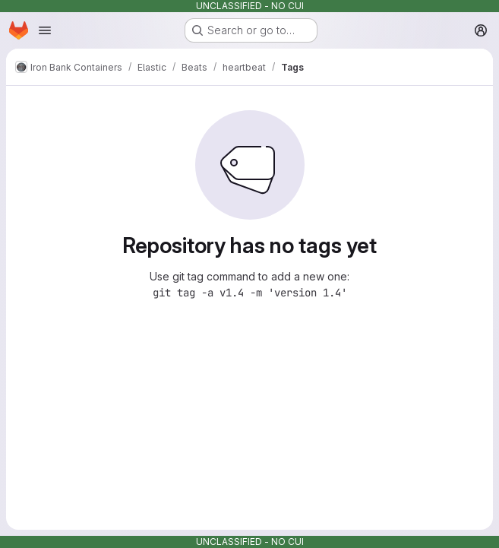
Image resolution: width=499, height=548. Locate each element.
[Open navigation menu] (45, 30)
